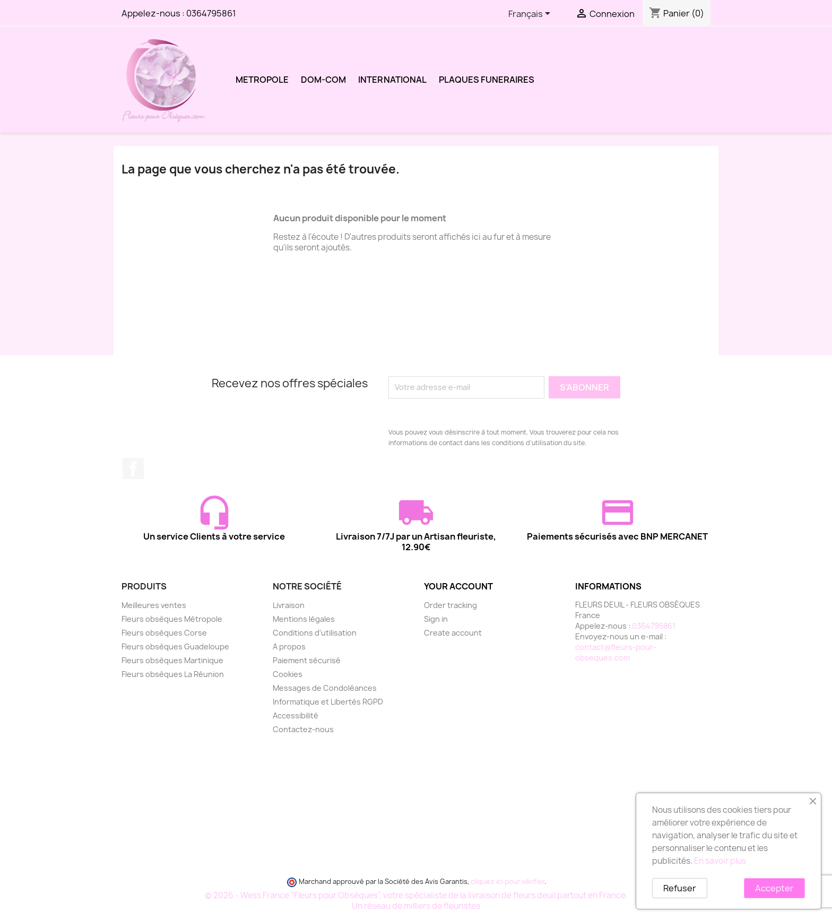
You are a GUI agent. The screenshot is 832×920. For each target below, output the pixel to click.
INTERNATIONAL (392, 79)
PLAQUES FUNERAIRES (486, 79)
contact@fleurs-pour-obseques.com (615, 652)
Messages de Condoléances (325, 688)
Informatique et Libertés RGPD (328, 702)
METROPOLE (262, 79)
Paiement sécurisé (307, 660)
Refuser (679, 888)
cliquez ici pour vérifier (507, 881)
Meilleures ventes (154, 605)
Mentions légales (304, 619)
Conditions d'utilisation (315, 633)
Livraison (289, 605)
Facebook (133, 468)
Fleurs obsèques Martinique (172, 660)
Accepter (774, 888)
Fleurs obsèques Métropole (172, 619)
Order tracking (450, 605)
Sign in (436, 619)
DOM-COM (323, 79)
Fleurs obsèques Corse (164, 633)
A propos (289, 646)
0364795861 (211, 13)
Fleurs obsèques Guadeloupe (175, 646)
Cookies (287, 674)
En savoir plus (720, 860)
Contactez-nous (303, 729)
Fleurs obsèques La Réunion (173, 674)
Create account (453, 633)
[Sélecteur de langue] (531, 14)
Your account (458, 586)
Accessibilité (295, 715)
